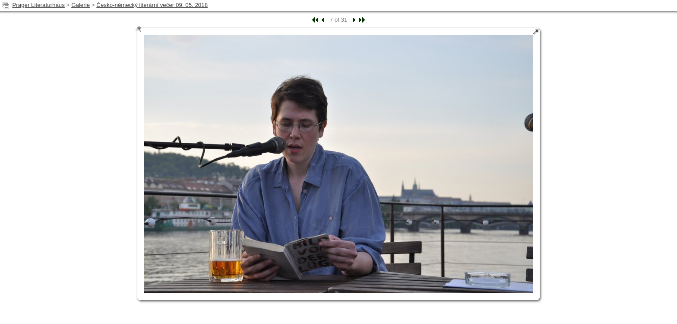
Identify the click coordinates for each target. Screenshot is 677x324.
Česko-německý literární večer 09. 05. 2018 (152, 5)
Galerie (80, 5)
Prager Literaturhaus (38, 5)
